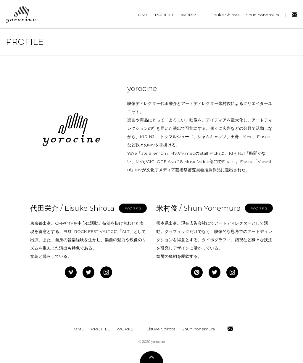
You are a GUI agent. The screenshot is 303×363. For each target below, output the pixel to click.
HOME (141, 15)
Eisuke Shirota (225, 15)
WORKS (189, 15)
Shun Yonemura (262, 15)
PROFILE (165, 15)
